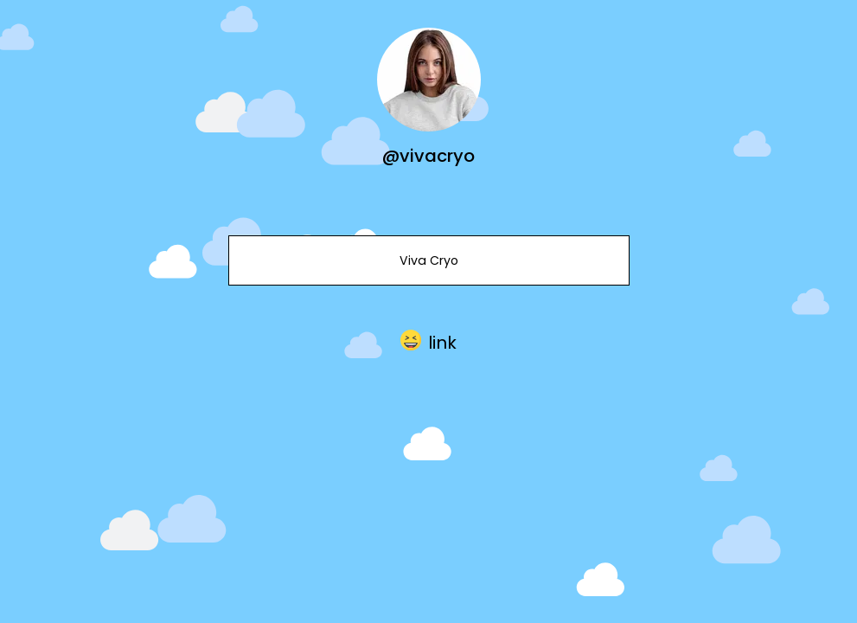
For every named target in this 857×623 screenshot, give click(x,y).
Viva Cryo (428, 260)
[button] (428, 340)
